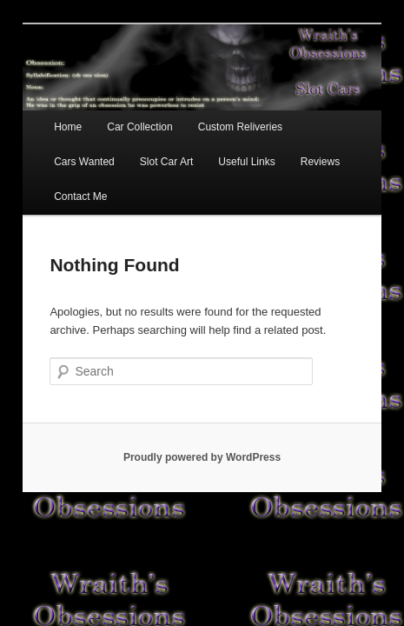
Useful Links (142, 149)
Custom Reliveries (221, 114)
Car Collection (120, 114)
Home (49, 114)
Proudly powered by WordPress (202, 409)
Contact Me (287, 149)
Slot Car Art (61, 149)
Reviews (215, 149)
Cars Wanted (318, 114)
